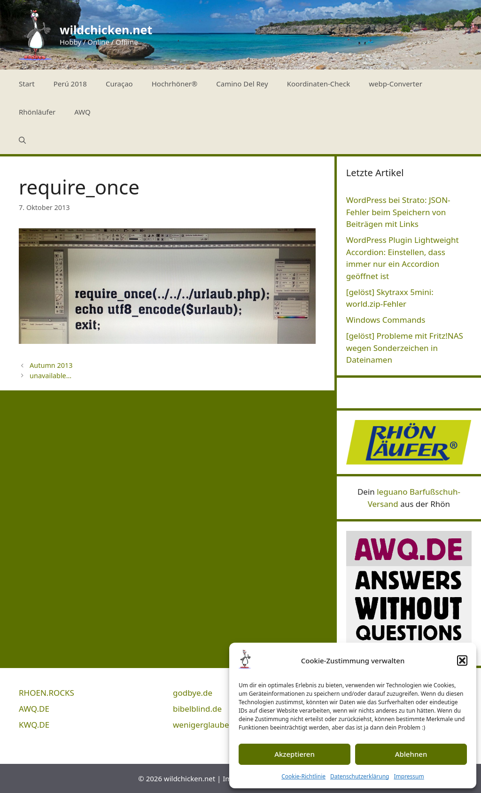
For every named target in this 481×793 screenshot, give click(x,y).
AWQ (82, 112)
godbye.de (192, 692)
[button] (462, 660)
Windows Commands (386, 319)
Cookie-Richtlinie (303, 776)
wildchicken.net (106, 30)
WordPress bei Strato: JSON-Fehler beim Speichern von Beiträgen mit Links (398, 211)
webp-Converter (395, 83)
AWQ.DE (34, 708)
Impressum (409, 776)
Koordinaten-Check (318, 83)
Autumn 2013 (51, 365)
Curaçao (119, 83)
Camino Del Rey (242, 83)
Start (27, 83)
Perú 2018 (70, 83)
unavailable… (50, 375)
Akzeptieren (294, 754)
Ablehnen (411, 754)
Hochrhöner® (175, 83)
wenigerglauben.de (209, 724)
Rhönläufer (37, 112)
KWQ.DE (34, 724)
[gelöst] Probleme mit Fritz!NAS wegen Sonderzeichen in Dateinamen (404, 347)
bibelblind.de (197, 708)
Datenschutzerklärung (359, 776)
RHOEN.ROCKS (46, 692)
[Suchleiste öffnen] (22, 140)
